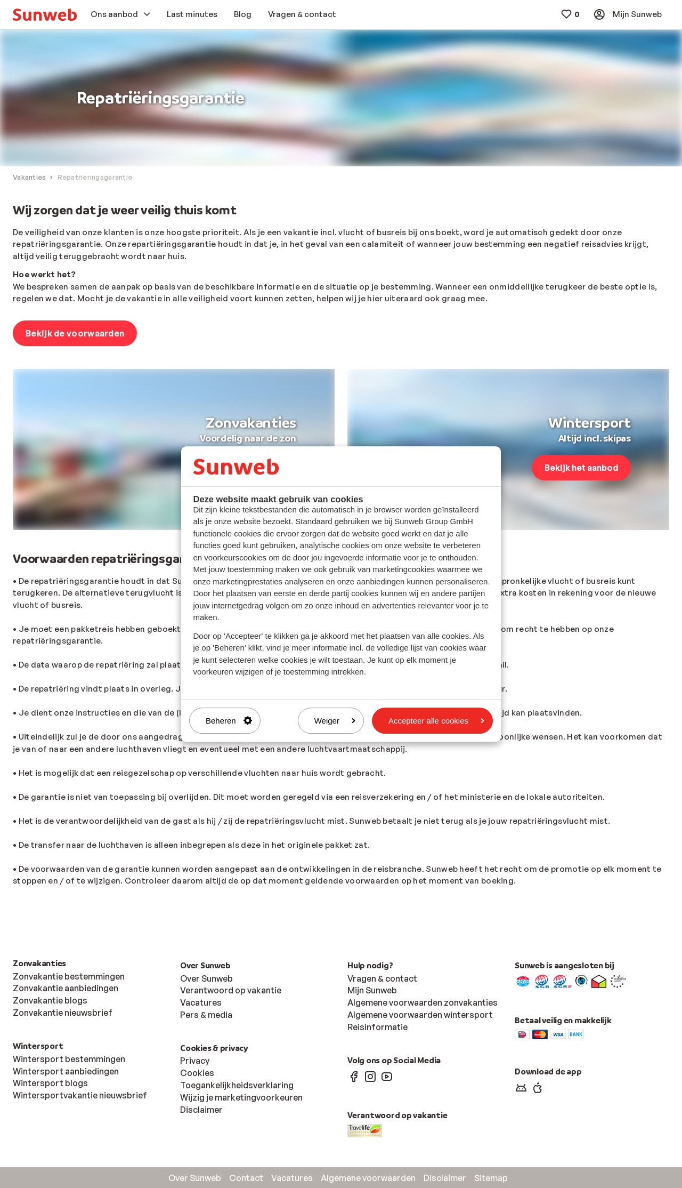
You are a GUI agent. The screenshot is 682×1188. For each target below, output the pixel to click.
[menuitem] (45, 15)
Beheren (229, 720)
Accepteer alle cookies (436, 720)
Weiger (334, 720)
